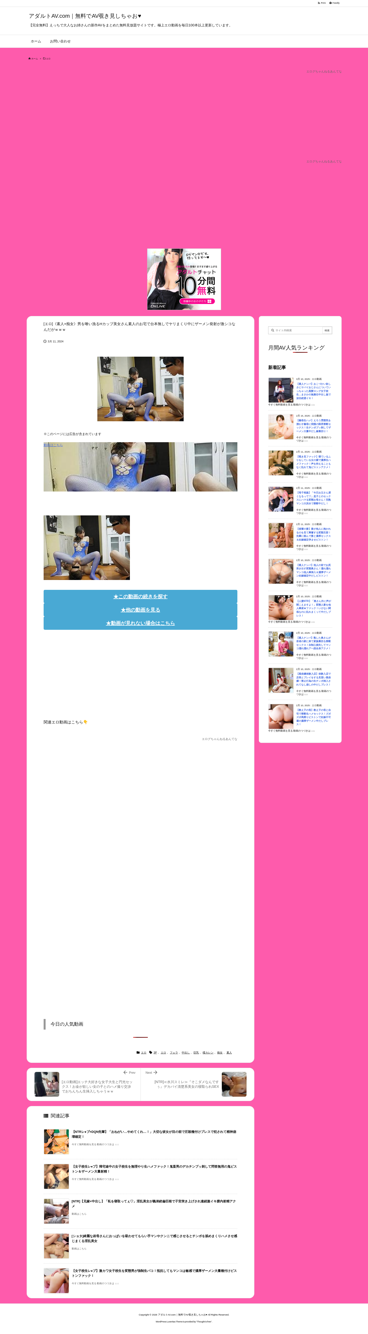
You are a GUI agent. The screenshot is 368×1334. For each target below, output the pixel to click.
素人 (229, 1052)
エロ (48, 58)
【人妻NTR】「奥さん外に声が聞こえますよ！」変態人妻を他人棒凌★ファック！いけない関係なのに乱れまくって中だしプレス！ (313, 608)
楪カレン (208, 1052)
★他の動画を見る (140, 610)
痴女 (220, 1052)
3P (155, 1052)
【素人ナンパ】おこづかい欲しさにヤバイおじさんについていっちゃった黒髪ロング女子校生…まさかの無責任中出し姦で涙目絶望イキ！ (313, 391)
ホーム (34, 58)
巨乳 (196, 1052)
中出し (186, 1052)
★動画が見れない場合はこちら (140, 623)
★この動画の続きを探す (140, 596)
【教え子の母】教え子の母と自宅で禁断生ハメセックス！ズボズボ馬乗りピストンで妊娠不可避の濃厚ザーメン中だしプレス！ (313, 717)
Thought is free (204, 1321)
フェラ (174, 1052)
